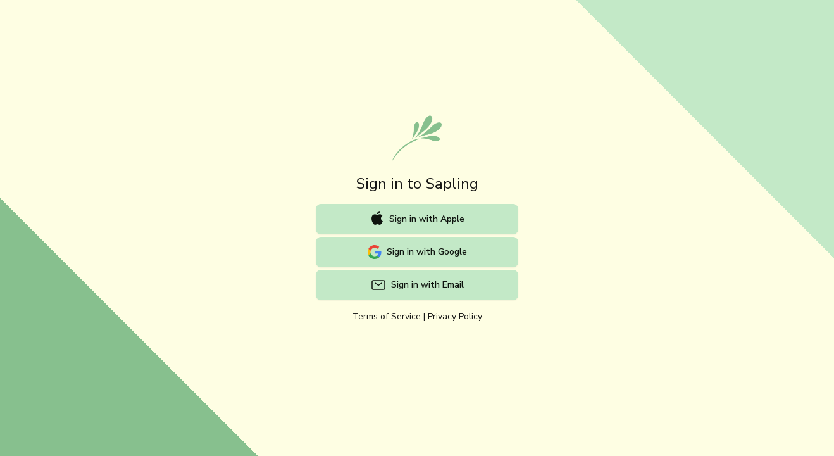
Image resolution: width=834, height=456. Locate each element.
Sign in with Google (417, 252)
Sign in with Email (417, 285)
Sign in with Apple (417, 218)
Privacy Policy (455, 316)
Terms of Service (386, 316)
